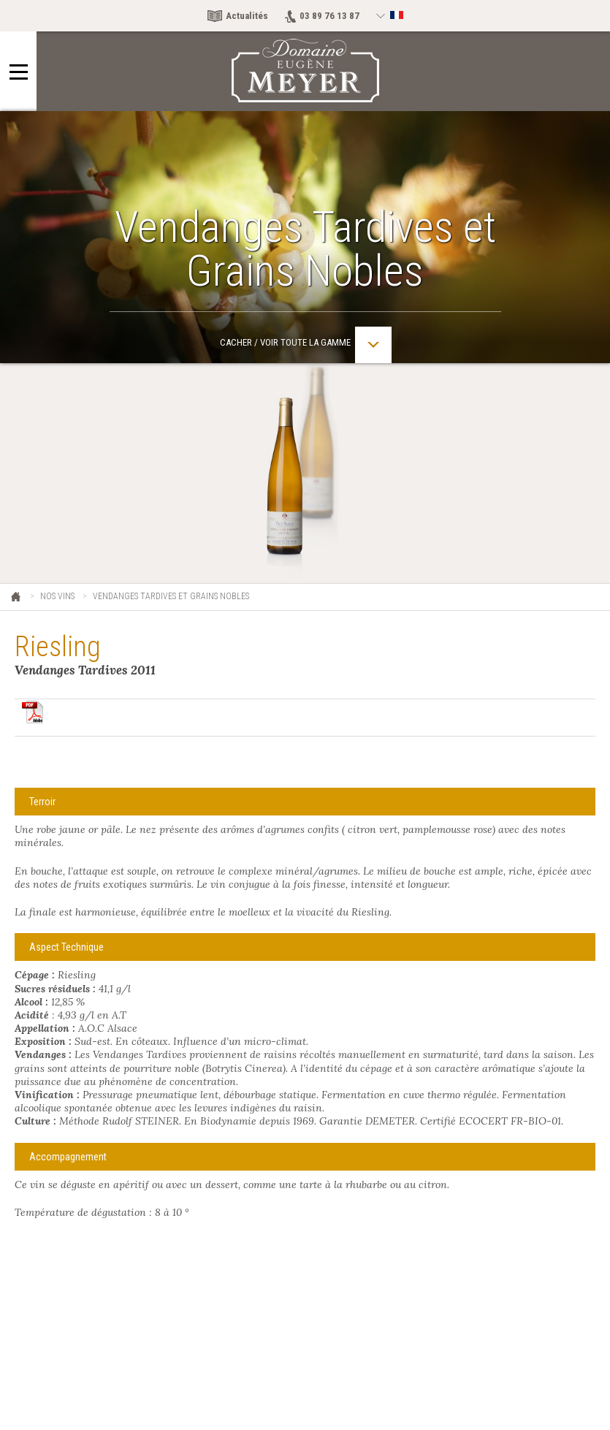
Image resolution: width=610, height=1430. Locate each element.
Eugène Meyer (16, 597)
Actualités (247, 15)
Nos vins (57, 596)
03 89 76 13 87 (329, 15)
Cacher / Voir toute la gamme (306, 345)
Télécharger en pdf (33, 712)
